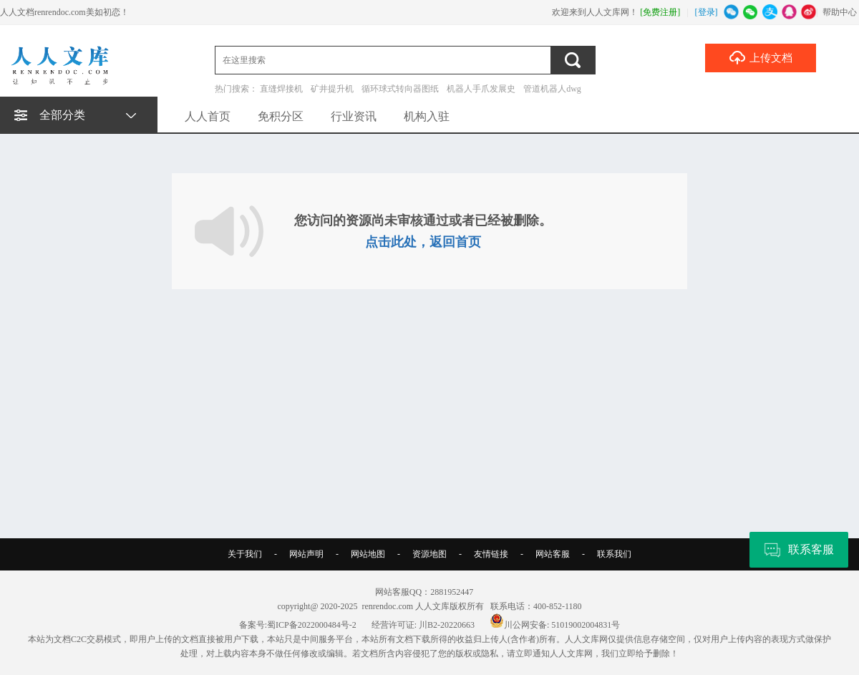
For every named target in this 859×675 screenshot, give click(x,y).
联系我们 (614, 554)
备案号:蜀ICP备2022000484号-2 (297, 625)
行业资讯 (354, 116)
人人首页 (207, 116)
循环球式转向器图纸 (400, 89)
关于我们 (245, 554)
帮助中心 (839, 12)
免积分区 (281, 116)
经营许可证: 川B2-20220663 (423, 625)
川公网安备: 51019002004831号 (555, 625)
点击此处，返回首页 (423, 242)
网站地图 (368, 554)
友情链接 (491, 554)
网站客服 (552, 554)
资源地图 (429, 554)
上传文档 (760, 57)
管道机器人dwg (552, 89)
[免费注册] (660, 12)
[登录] (706, 12)
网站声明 (306, 554)
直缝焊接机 (281, 89)
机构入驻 (427, 116)
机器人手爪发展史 (481, 89)
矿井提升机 (332, 89)
